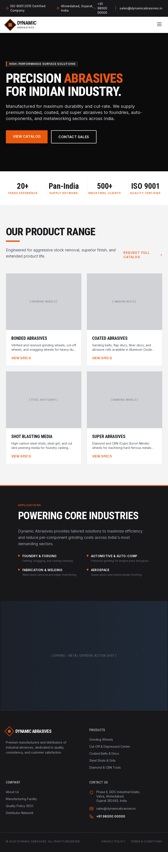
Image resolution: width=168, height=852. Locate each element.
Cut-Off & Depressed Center (109, 746)
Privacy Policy (113, 841)
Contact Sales (73, 137)
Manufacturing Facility (21, 799)
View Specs (21, 358)
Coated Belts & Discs (104, 753)
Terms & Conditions (146, 841)
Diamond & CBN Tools (105, 767)
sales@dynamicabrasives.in (141, 8)
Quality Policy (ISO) (19, 806)
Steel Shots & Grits (102, 760)
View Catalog (27, 136)
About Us (12, 792)
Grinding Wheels (101, 739)
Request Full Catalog (142, 255)
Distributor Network (19, 813)
